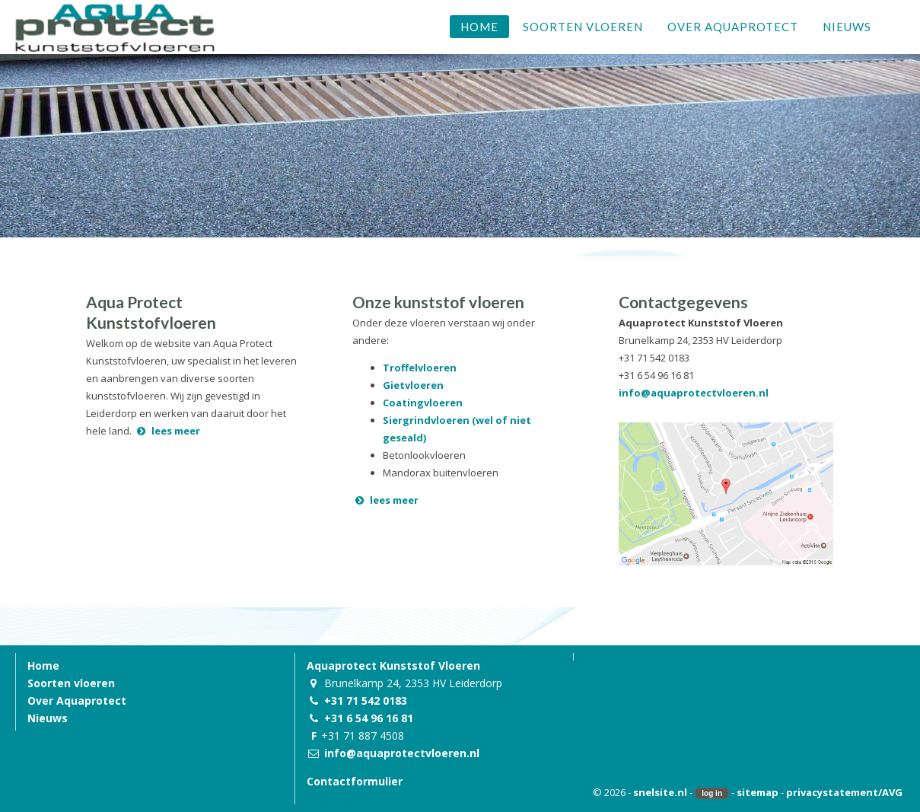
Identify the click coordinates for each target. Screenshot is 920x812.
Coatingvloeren (423, 402)
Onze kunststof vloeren (438, 301)
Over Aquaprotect (76, 700)
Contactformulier (355, 781)
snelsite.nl (660, 792)
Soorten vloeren (71, 683)
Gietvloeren (413, 385)
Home (43, 665)
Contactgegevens (683, 301)
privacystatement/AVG (844, 792)
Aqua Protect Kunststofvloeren (151, 312)
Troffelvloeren (420, 367)
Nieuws (47, 718)
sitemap (757, 792)
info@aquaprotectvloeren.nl (694, 393)
